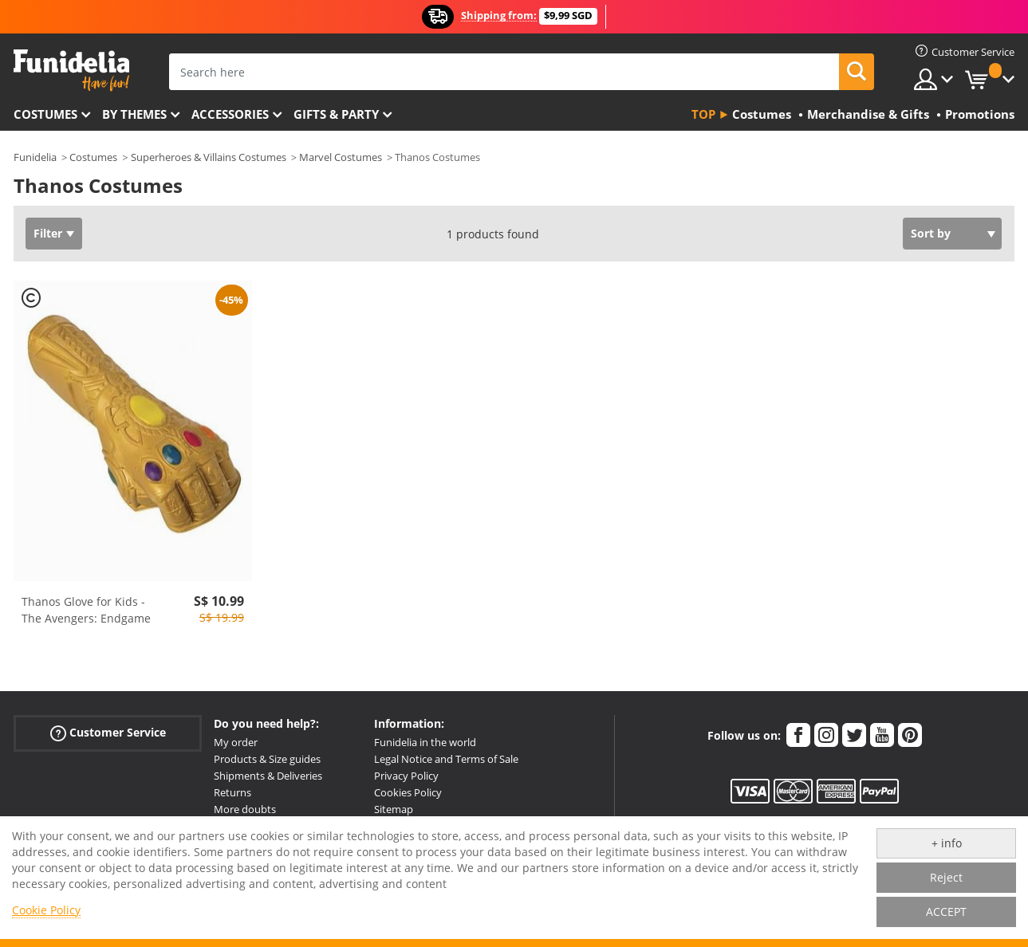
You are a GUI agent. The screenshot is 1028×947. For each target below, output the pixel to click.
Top (703, 114)
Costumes (45, 114)
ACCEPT (946, 911)
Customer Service (108, 733)
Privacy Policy (406, 775)
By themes (134, 114)
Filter (47, 233)
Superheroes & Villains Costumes (208, 157)
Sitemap (393, 809)
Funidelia (35, 157)
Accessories (230, 114)
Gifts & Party (336, 114)
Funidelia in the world (425, 742)
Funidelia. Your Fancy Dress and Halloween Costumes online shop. (71, 70)
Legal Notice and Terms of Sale (446, 759)
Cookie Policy (46, 910)
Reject (946, 877)
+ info (947, 843)
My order (236, 742)
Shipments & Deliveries (268, 775)
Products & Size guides (267, 759)
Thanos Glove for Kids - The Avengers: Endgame (86, 610)
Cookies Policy (408, 792)
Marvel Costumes (340, 157)
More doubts (245, 809)
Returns (232, 792)
